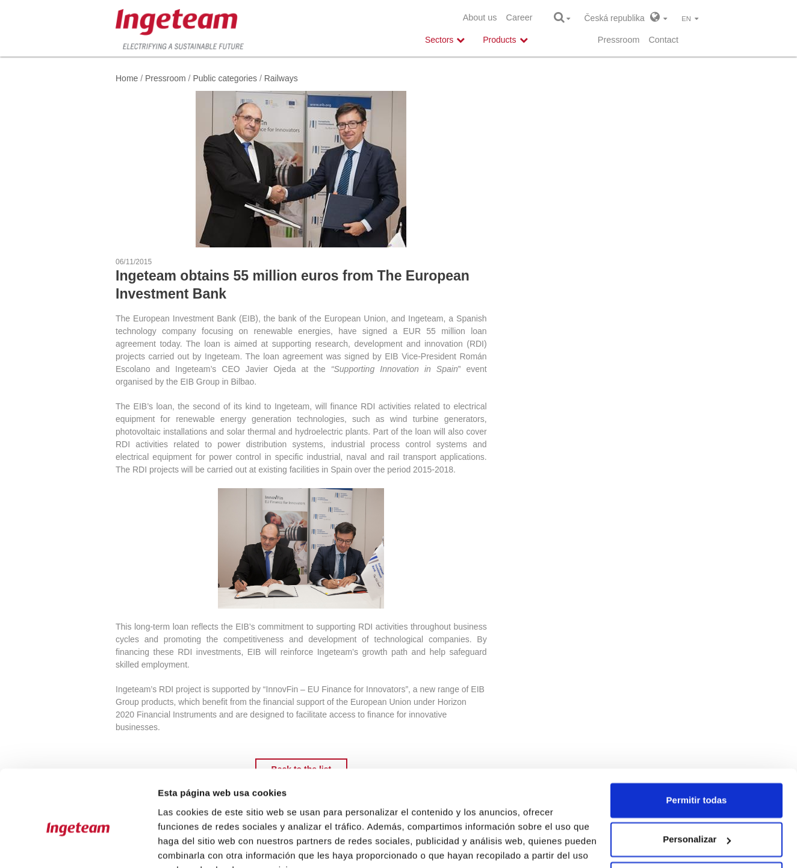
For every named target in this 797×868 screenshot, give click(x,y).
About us (480, 17)
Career (519, 17)
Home (127, 78)
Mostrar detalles (193, 844)
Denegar (696, 820)
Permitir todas (696, 741)
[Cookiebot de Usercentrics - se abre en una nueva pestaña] (78, 844)
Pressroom (619, 40)
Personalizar (697, 780)
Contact (663, 40)
